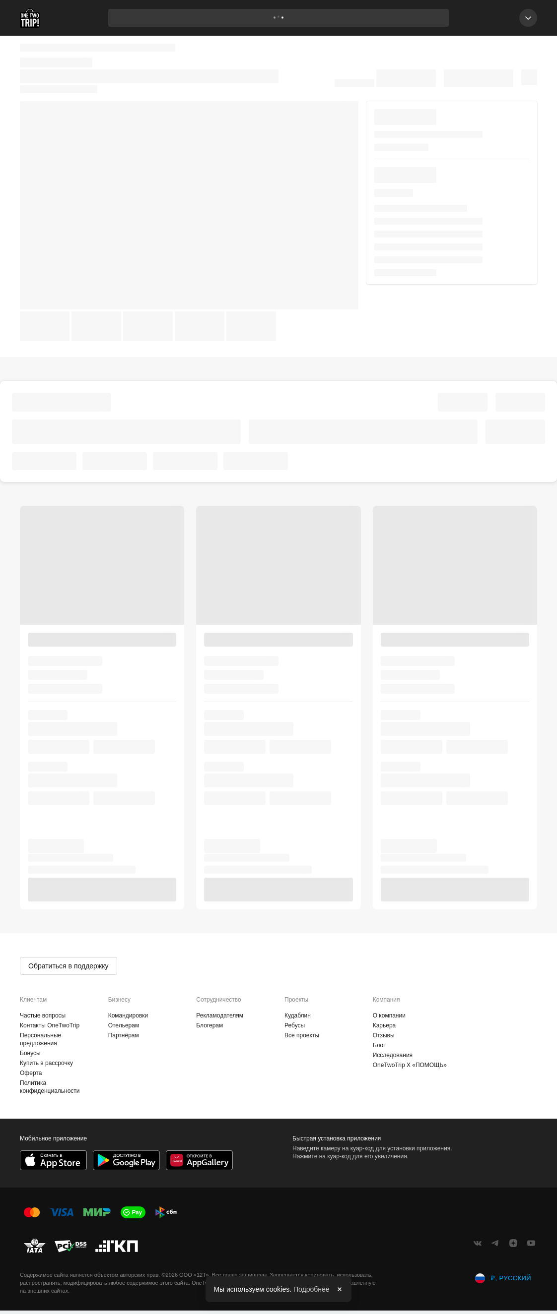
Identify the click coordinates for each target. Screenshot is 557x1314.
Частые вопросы (43, 1015)
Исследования (393, 1055)
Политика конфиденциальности (50, 1086)
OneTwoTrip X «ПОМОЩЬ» (410, 1065)
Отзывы (384, 1035)
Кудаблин (297, 1015)
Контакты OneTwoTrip (49, 1025)
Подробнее (311, 1289)
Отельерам (123, 1025)
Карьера (384, 1025)
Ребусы (294, 1025)
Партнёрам (123, 1035)
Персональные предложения (40, 1039)
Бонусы (30, 1053)
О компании (389, 1015)
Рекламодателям (219, 1015)
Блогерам (209, 1025)
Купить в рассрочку (46, 1063)
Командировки (128, 1015)
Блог (379, 1045)
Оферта (31, 1073)
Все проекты (301, 1035)
